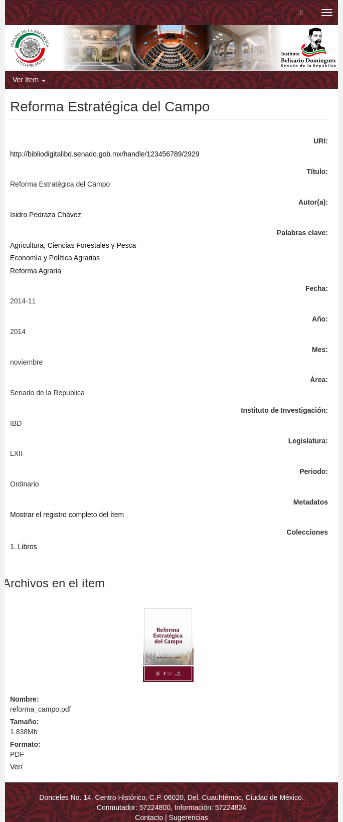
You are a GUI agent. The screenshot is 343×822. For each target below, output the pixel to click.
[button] (301, 12)
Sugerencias (188, 817)
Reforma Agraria (35, 271)
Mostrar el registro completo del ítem (67, 515)
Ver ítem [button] (29, 80)
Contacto (149, 817)
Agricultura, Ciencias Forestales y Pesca (73, 245)
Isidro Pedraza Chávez (45, 215)
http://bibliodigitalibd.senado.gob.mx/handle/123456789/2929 (105, 154)
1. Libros (23, 547)
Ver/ (16, 767)
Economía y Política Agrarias (55, 258)
